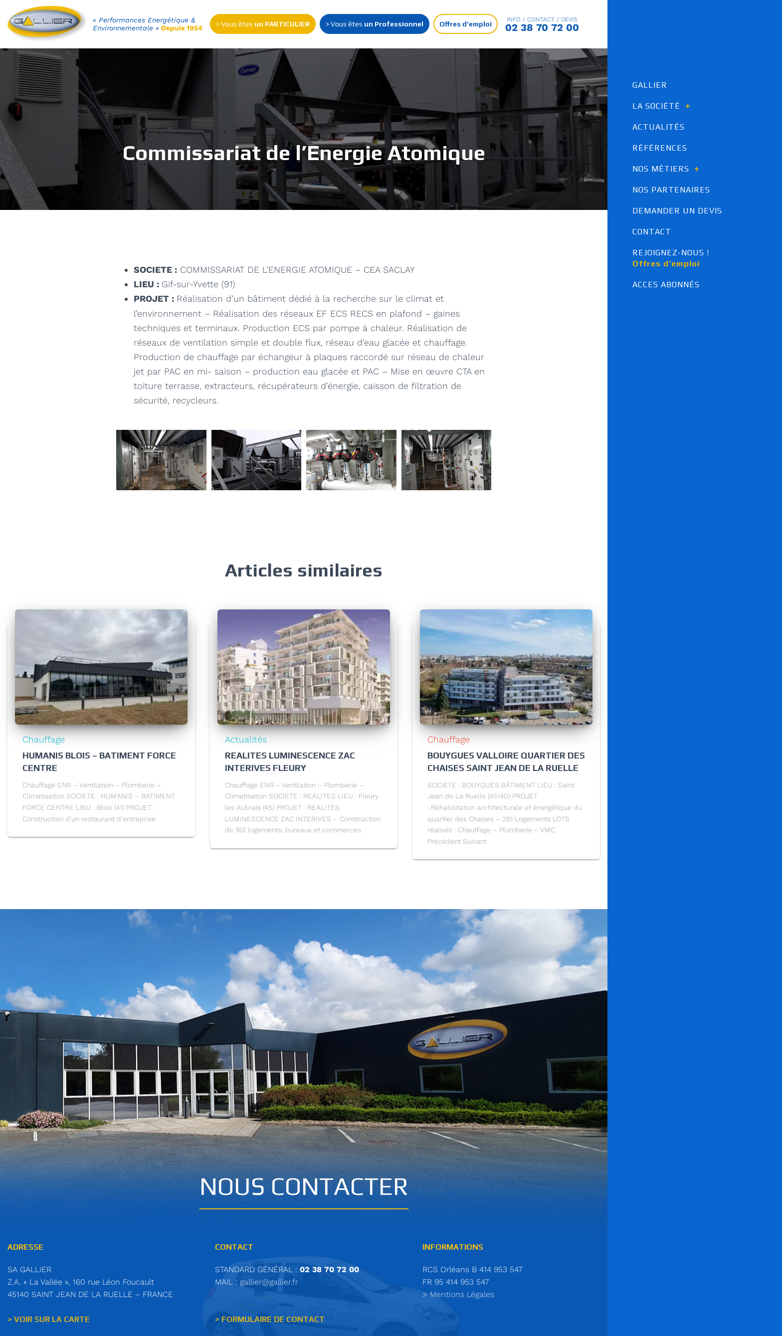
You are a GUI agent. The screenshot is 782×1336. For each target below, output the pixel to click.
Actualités (246, 742)
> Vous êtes (263, 24)
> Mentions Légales (458, 1296)
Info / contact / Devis (542, 19)
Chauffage (43, 742)
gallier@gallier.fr (269, 1284)
